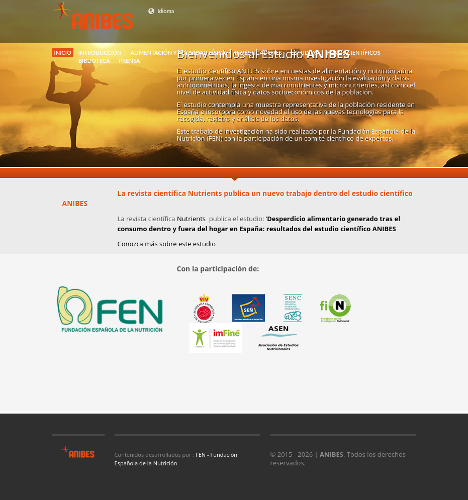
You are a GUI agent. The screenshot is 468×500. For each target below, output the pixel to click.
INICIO (62, 52)
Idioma (161, 11)
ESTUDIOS (304, 52)
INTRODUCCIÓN (100, 52)
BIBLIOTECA (94, 60)
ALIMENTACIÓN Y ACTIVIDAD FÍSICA (178, 52)
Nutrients (192, 218)
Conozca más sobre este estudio (167, 243)
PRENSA (129, 60)
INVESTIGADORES (258, 52)
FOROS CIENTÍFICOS (353, 52)
